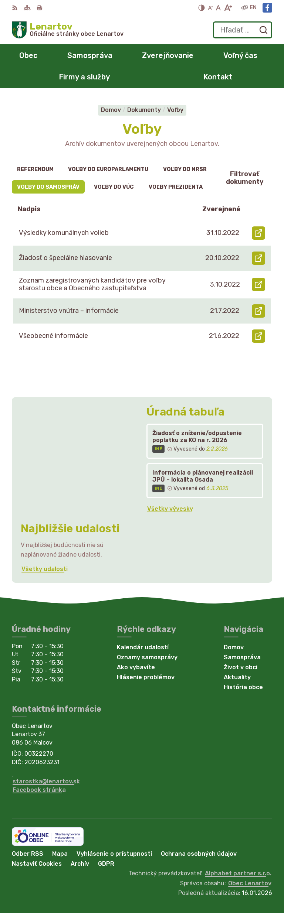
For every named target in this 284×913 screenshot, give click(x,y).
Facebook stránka (39, 789)
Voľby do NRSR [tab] (185, 169)
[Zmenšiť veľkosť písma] (210, 8)
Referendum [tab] (35, 169)
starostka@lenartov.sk (46, 781)
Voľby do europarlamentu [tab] (108, 169)
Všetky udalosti (44, 568)
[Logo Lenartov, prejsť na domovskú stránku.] (68, 29)
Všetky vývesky (170, 508)
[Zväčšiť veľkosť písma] (228, 8)
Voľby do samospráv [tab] (48, 187)
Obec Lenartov (249, 883)
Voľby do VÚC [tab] (114, 187)
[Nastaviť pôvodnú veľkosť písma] (218, 8)
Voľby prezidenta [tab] (176, 187)
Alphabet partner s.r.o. (238, 873)
